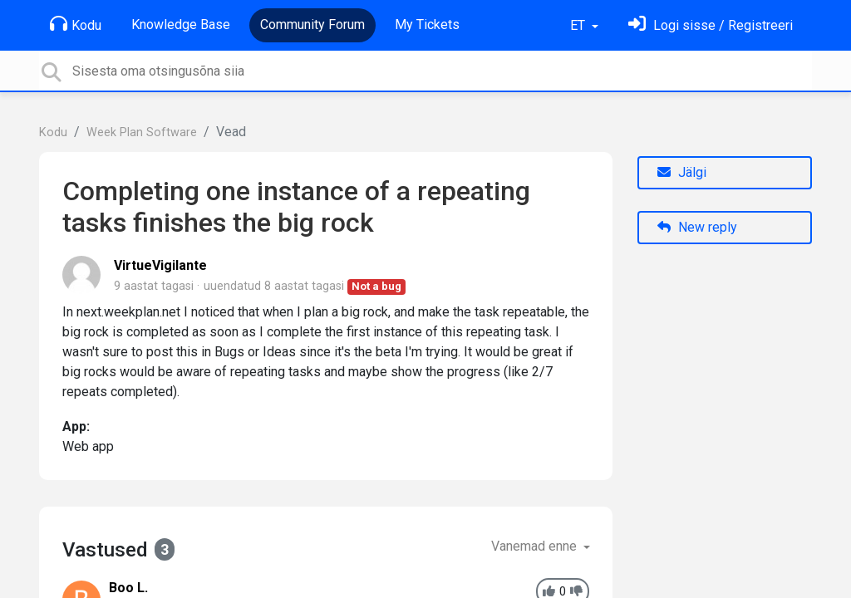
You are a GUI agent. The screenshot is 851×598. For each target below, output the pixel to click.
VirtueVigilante (160, 265)
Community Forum (312, 24)
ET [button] (579, 25)
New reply (697, 227)
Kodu (75, 24)
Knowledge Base (180, 24)
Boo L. (128, 588)
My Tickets (427, 24)
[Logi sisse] (710, 25)
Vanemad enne (535, 546)
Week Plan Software (141, 132)
